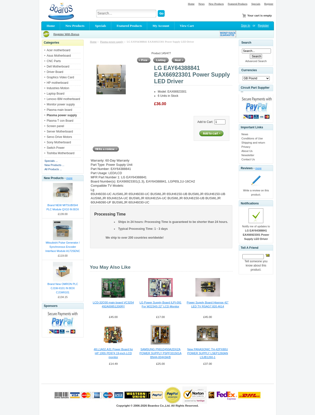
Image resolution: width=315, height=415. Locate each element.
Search (246, 42)
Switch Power (56, 147)
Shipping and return (253, 142)
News (201, 3)
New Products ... (54, 165)
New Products (216, 3)
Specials (255, 3)
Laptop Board (55, 93)
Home (191, 3)
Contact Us (248, 159)
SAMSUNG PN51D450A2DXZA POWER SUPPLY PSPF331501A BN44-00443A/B (160, 353)
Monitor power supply (61, 104)
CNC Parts (54, 61)
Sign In (245, 25)
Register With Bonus (66, 34)
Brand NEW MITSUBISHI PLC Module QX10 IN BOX (63, 207)
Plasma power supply (111, 41)
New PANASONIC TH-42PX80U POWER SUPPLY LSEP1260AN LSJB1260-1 (207, 353)
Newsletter (247, 155)
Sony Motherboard (59, 142)
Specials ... (51, 160)
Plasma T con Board (60, 120)
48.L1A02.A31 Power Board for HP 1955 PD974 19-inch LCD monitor (113, 353)
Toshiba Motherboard (61, 153)
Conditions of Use (252, 138)
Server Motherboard (60, 131)
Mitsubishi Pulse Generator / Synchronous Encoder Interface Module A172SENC (62, 246)
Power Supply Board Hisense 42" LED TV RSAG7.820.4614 (208, 304)
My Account (161, 26)
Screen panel (55, 126)
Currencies (249, 70)
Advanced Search (256, 61)
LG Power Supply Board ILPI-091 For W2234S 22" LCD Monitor (160, 304)
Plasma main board (59, 110)
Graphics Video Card (60, 77)
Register (268, 3)
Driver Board (55, 72)
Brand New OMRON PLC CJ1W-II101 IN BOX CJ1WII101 (62, 288)
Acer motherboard (58, 50)
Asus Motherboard (59, 55)
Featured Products (237, 3)
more (69, 178)
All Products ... (53, 169)
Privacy (245, 146)
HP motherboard (57, 82)
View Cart (187, 26)
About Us (246, 150)
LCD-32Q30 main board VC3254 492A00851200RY (113, 304)
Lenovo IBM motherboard (63, 99)
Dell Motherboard (58, 66)
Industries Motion (58, 88)
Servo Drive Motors (59, 137)
